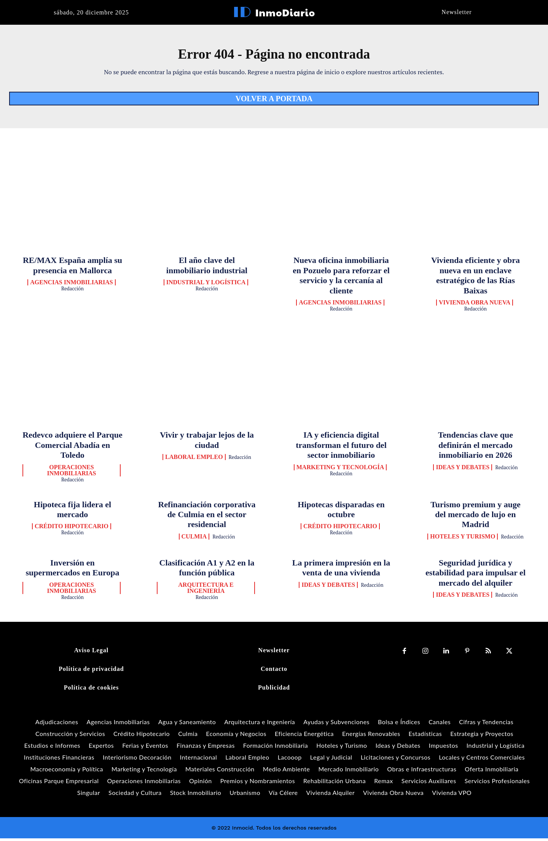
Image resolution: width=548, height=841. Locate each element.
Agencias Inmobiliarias (71, 285)
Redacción (72, 291)
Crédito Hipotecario (71, 529)
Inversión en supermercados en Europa (72, 570)
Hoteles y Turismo (462, 539)
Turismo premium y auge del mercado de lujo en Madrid (475, 517)
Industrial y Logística (206, 285)
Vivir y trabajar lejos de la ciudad (207, 442)
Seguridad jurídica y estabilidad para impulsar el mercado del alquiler (475, 575)
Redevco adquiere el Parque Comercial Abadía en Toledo (72, 447)
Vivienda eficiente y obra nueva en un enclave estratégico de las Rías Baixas (475, 278)
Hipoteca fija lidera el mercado (72, 512)
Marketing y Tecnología (340, 470)
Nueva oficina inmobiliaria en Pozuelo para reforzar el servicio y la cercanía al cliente (341, 278)
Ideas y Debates (462, 470)
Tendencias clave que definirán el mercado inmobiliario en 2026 (475, 447)
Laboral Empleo (194, 460)
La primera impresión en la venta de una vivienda (341, 570)
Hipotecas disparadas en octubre (341, 512)
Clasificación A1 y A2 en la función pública (207, 570)
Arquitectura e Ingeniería (205, 590)
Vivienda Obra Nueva (474, 305)
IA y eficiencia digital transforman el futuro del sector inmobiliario (341, 447)
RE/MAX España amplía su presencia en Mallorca (72, 267)
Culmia (194, 539)
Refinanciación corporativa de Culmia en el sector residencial (206, 517)
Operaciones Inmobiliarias (71, 473)
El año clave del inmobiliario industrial (206, 267)
